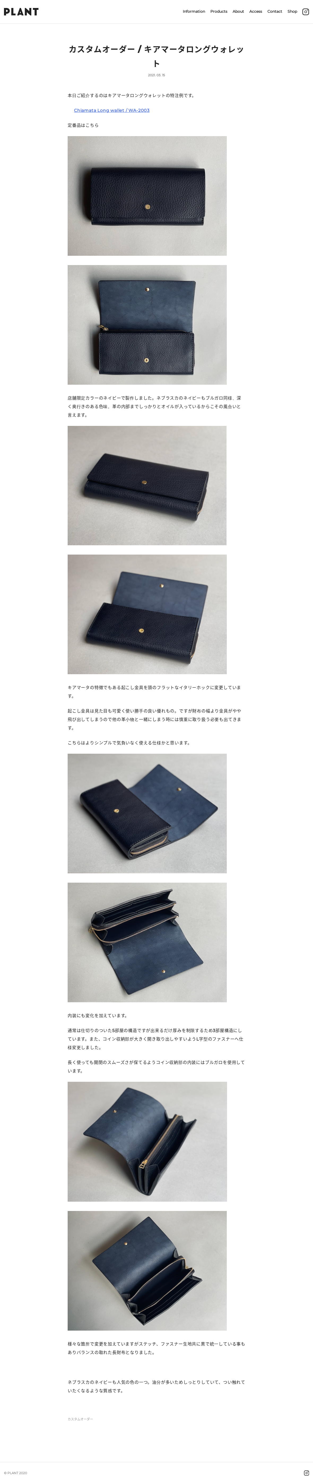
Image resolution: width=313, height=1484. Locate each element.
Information (194, 11)
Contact (274, 11)
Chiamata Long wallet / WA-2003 (112, 110)
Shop (292, 11)
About (238, 11)
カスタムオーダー (80, 1419)
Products (218, 11)
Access (255, 11)
